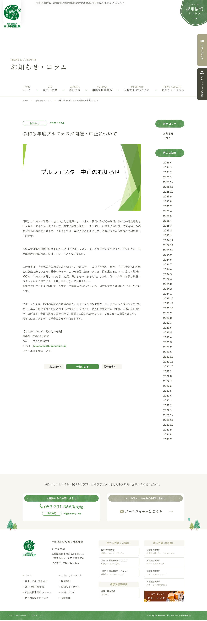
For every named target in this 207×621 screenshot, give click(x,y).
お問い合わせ (68, 592)
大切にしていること (71, 575)
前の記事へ (110, 366)
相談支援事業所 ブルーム (38, 592)
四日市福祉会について (36, 598)
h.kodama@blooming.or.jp (49, 346)
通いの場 (35, 586)
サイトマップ (37, 616)
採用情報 (65, 581)
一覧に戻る (82, 366)
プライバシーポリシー (16, 616)
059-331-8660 (76, 558)
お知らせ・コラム (43, 100)
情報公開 (65, 598)
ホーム (26, 100)
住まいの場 (37, 581)
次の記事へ (55, 366)
